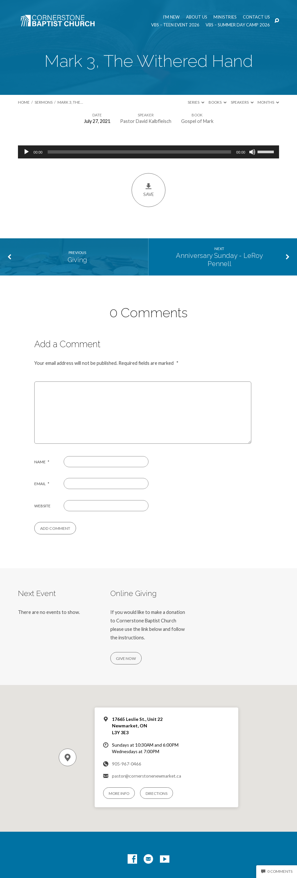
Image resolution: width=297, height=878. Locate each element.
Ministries (225, 17)
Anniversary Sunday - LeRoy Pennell (219, 260)
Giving (77, 260)
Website (42, 506)
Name (41, 462)
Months (268, 102)
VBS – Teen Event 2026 (175, 25)
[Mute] (252, 152)
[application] (148, 151)
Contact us (256, 17)
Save (148, 190)
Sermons (44, 102)
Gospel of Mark (197, 121)
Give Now (126, 658)
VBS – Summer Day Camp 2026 (238, 25)
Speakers (242, 102)
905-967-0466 (126, 763)
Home (24, 102)
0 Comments (276, 871)
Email (41, 484)
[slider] (139, 152)
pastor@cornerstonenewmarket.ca (146, 776)
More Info (119, 793)
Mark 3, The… (70, 102)
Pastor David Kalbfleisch (145, 121)
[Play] (26, 152)
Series (196, 102)
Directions (156, 793)
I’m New (171, 17)
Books (218, 102)
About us (196, 17)
